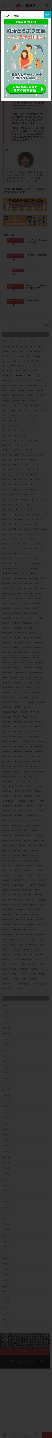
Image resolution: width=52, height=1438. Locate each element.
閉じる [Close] (47, 15)
